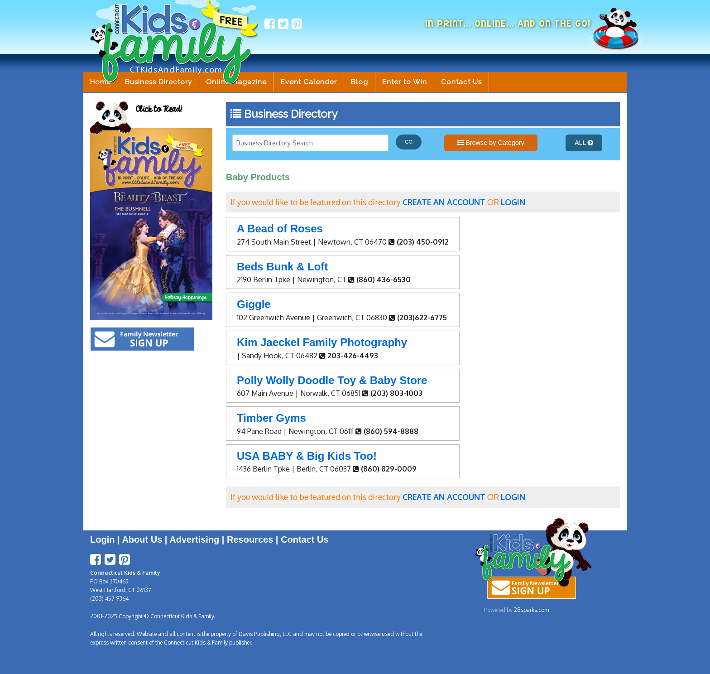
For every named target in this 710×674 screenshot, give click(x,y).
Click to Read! (158, 109)
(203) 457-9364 (109, 598)
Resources (250, 539)
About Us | (145, 539)
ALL (584, 142)
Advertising (194, 539)
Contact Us (461, 82)
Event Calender (309, 82)
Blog (359, 82)
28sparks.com (531, 610)
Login (102, 539)
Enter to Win (404, 82)
